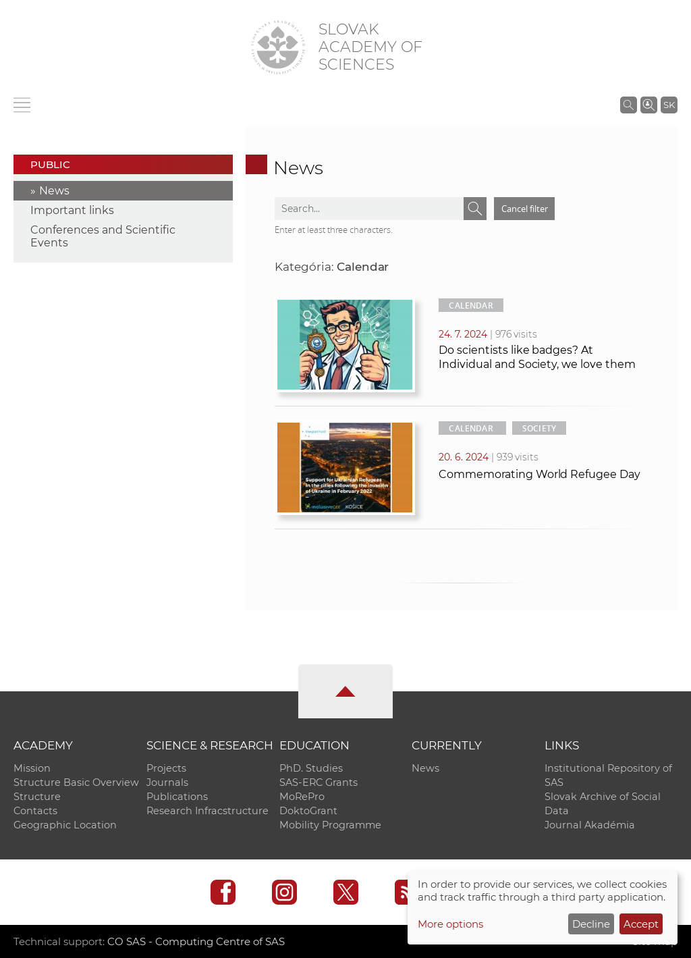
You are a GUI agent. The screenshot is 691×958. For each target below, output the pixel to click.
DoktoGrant (308, 811)
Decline (591, 923)
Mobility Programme (330, 825)
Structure (37, 797)
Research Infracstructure (207, 811)
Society (539, 428)
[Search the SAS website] (628, 104)
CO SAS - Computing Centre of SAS (196, 941)
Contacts (35, 811)
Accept (641, 923)
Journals (167, 782)
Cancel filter (524, 209)
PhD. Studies (311, 768)
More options (450, 923)
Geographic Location (65, 825)
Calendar (471, 305)
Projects (166, 768)
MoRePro (302, 797)
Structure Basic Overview (76, 782)
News (54, 190)
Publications (177, 797)
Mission (32, 768)
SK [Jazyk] (669, 104)
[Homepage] (278, 47)
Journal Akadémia (590, 825)
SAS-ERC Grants (318, 782)
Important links (72, 210)
